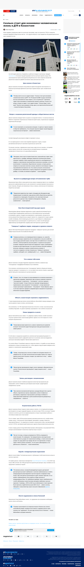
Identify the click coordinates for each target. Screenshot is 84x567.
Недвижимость (48, 16)
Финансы (27, 16)
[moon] (77, 16)
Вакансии (72, 565)
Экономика (34, 16)
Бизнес (21, 16)
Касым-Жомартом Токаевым (39, 461)
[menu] (4, 16)
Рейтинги (78, 565)
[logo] (42, 11)
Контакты (55, 565)
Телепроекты (66, 565)
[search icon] (79, 11)
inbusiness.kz (12, 76)
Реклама (60, 565)
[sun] (74, 16)
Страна (41, 16)
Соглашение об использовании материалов (70, 563)
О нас (50, 565)
